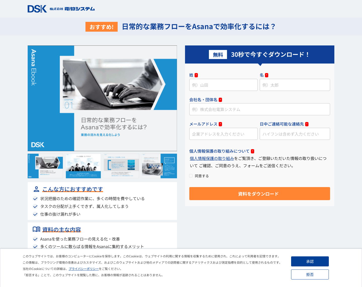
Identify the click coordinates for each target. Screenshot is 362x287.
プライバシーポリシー (84, 268)
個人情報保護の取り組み (212, 158)
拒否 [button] (310, 274)
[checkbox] (259, 175)
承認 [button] (310, 261)
